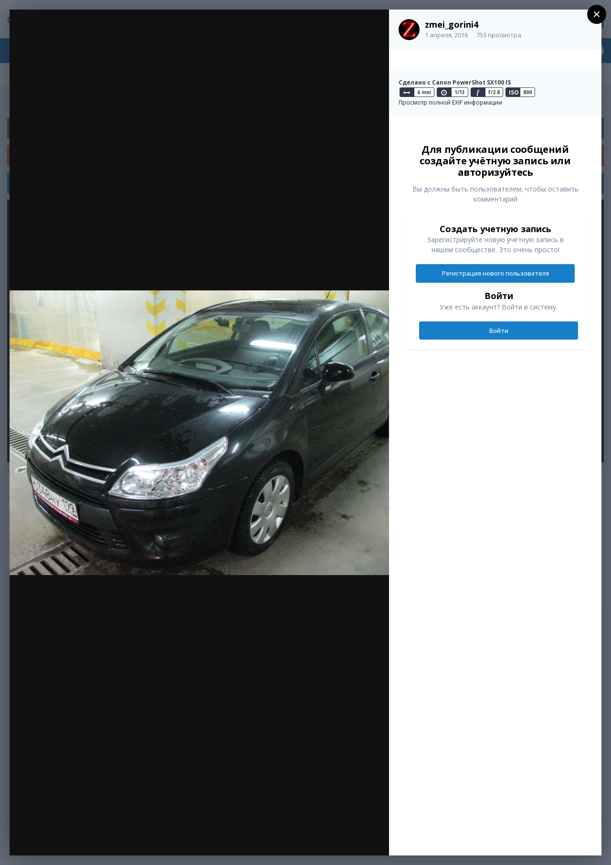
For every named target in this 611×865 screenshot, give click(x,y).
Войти (498, 330)
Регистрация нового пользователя (495, 273)
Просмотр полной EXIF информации (450, 102)
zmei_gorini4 (451, 24)
